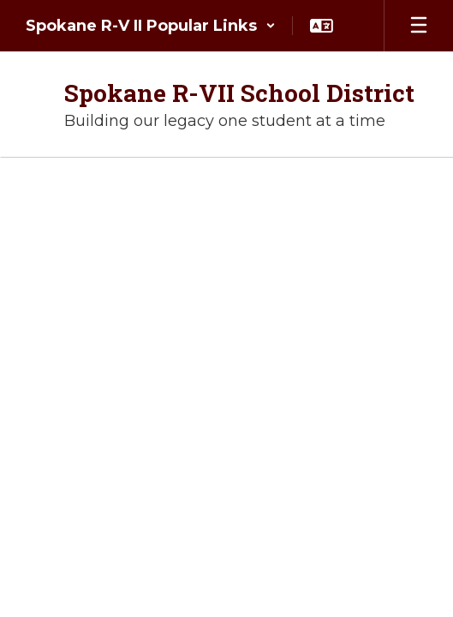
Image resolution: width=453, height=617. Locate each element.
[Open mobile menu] (418, 25)
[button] (151, 25)
